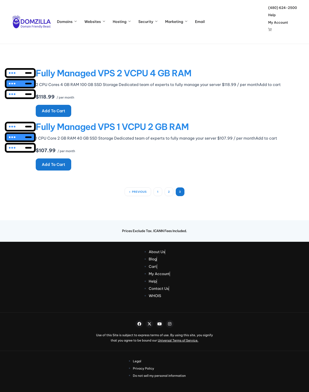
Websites (94, 22)
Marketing (176, 22)
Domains (67, 22)
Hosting (122, 22)
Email (200, 22)
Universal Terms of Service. (178, 340)
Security (147, 22)
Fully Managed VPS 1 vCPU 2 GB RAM (112, 126)
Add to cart (53, 110)
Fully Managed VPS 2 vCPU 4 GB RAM (113, 73)
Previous (139, 191)
